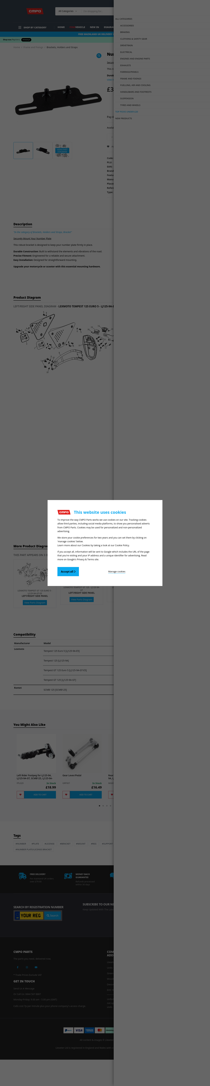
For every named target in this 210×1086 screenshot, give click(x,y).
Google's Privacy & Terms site (82, 558)
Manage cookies (97, 570)
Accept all (68, 570)
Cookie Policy (122, 545)
